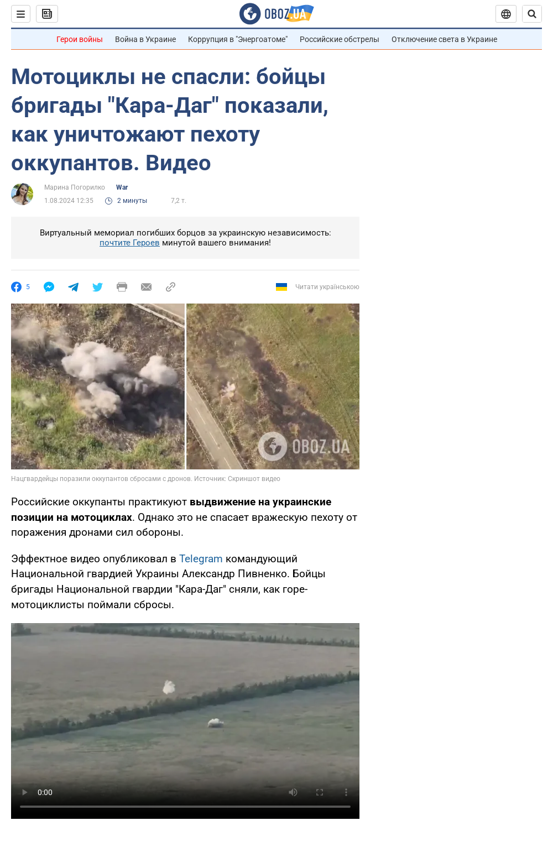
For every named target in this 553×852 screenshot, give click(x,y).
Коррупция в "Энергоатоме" (238, 39)
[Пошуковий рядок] (532, 14)
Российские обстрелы (339, 39)
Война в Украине (145, 39)
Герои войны (79, 39)
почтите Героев (130, 243)
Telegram (201, 558)
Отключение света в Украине (444, 39)
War (122, 187)
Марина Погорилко (74, 187)
